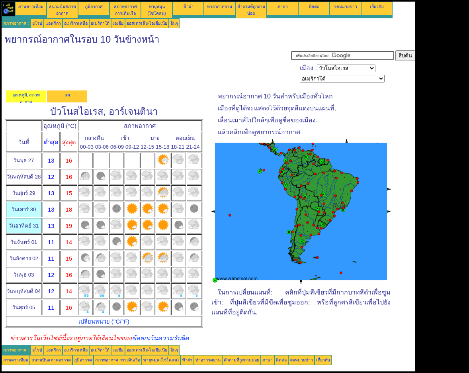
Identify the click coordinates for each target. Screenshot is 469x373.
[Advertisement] (146, 68)
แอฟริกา (53, 23)
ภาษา (282, 6)
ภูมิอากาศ (94, 6)
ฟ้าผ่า (188, 6)
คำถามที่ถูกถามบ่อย (241, 359)
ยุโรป (37, 23)
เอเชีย (118, 23)
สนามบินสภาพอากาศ (51, 359)
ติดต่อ (314, 6)
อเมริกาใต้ (100, 23)
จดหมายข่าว (345, 6)
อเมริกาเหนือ (76, 23)
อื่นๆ (174, 23)
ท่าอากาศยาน (219, 6)
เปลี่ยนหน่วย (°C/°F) (103, 321)
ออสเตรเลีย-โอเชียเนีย (147, 23)
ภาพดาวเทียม (30, 6)
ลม (67, 94)
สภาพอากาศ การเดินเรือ (117, 359)
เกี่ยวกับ (377, 6)
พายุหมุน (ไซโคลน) (161, 359)
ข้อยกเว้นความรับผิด (160, 338)
